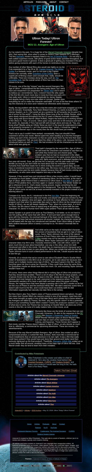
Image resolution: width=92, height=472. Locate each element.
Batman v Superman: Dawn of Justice (62, 315)
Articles (27, 410)
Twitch (57, 371)
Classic (43, 459)
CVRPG (47, 362)
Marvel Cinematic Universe (59, 52)
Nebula (56, 459)
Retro (50, 459)
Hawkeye (52, 390)
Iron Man (55, 196)
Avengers (20, 56)
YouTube (66, 371)
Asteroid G (19, 410)
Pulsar (64, 459)
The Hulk (52, 393)
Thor (35, 142)
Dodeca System (63, 362)
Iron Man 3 (67, 181)
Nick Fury (52, 401)
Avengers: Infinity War (62, 341)
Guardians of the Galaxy (43, 74)
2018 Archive (36, 410)
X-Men (38, 238)
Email (74, 371)
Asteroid (36, 459)
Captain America (52, 386)
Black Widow (52, 383)
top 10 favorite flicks (58, 56)
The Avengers (52, 379)
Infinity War (48, 91)
